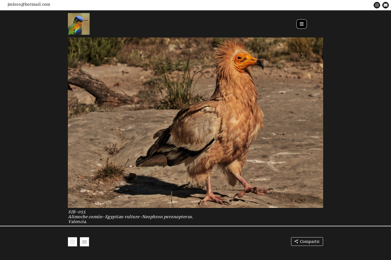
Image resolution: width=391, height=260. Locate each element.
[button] (377, 5)
